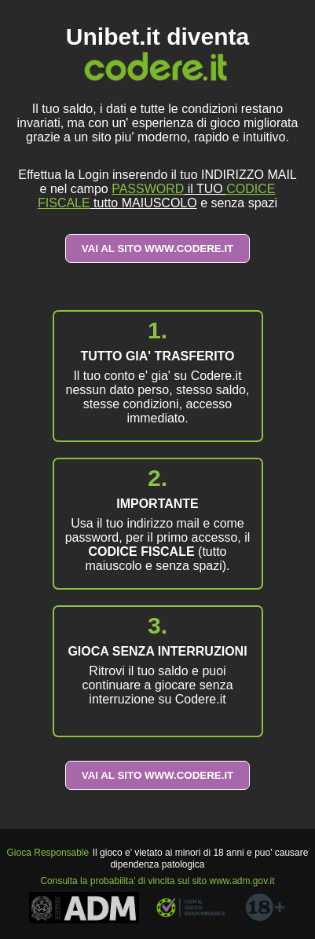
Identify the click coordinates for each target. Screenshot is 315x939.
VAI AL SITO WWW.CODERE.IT (158, 248)
